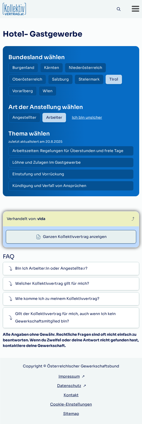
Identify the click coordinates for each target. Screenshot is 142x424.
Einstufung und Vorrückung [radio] (38, 174)
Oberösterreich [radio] (27, 79)
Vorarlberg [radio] (22, 90)
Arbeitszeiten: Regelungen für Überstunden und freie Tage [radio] (67, 150)
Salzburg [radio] (60, 79)
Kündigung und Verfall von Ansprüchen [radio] (49, 185)
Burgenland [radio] (23, 67)
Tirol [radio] (113, 79)
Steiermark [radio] (89, 79)
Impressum (69, 376)
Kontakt (71, 395)
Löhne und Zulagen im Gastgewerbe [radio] (46, 162)
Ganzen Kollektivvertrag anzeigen (75, 236)
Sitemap (71, 413)
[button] (135, 9)
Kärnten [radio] (51, 67)
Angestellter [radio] (24, 117)
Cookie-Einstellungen (71, 404)
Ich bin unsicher (87, 117)
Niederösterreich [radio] (85, 67)
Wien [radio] (47, 90)
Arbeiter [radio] (54, 117)
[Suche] (118, 9)
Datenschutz (69, 385)
